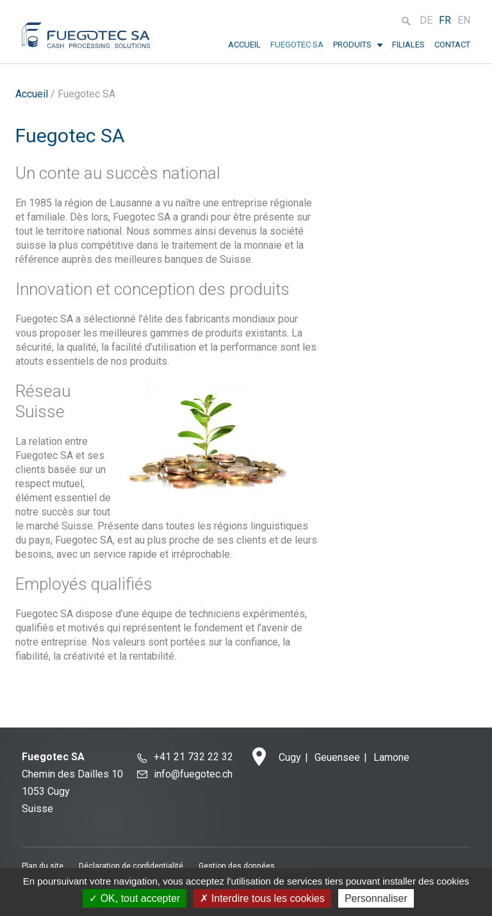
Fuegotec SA (297, 44)
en (463, 20)
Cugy (290, 757)
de (426, 20)
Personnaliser (376, 898)
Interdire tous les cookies (262, 898)
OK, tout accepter (134, 898)
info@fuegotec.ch (193, 774)
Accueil (244, 44)
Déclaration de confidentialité (131, 866)
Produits (352, 44)
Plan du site (42, 866)
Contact (452, 44)
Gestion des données (237, 866)
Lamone (391, 757)
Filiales (408, 44)
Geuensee (337, 757)
